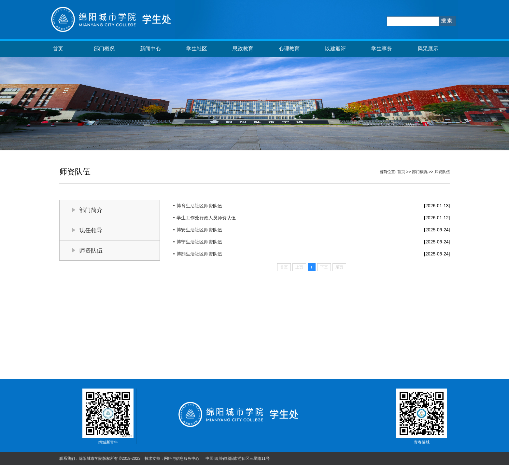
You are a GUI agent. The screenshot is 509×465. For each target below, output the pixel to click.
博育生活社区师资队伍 (199, 205)
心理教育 (289, 48)
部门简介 (91, 210)
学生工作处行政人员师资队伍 (206, 217)
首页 (58, 48)
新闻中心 (150, 48)
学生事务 (381, 48)
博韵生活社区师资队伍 (199, 253)
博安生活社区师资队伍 (199, 229)
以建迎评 (335, 48)
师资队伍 (442, 172)
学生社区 (196, 48)
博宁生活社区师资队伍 (199, 241)
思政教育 (243, 48)
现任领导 (91, 230)
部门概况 (104, 48)
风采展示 (427, 48)
